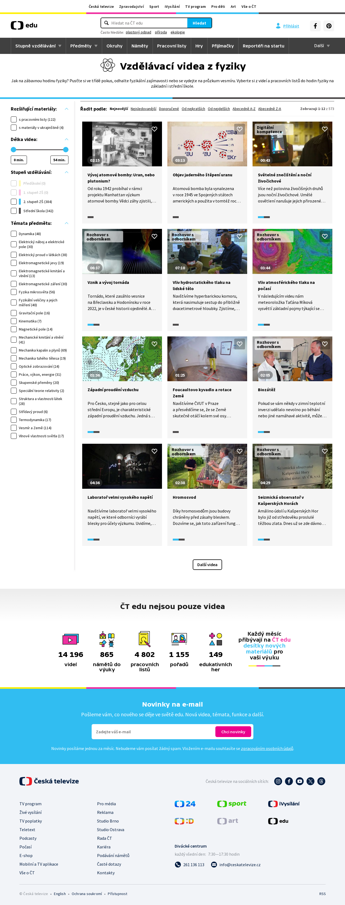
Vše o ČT (249, 6)
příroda (161, 32)
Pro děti (218, 6)
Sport (154, 6)
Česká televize (101, 6)
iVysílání (172, 6)
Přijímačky (223, 45)
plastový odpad (138, 32)
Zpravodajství (131, 6)
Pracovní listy (172, 45)
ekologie (178, 32)
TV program (195, 6)
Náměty (140, 45)
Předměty (81, 45)
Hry (199, 45)
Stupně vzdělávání (35, 45)
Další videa (207, 564)
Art (233, 6)
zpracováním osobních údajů (267, 748)
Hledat (199, 23)
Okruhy (114, 45)
